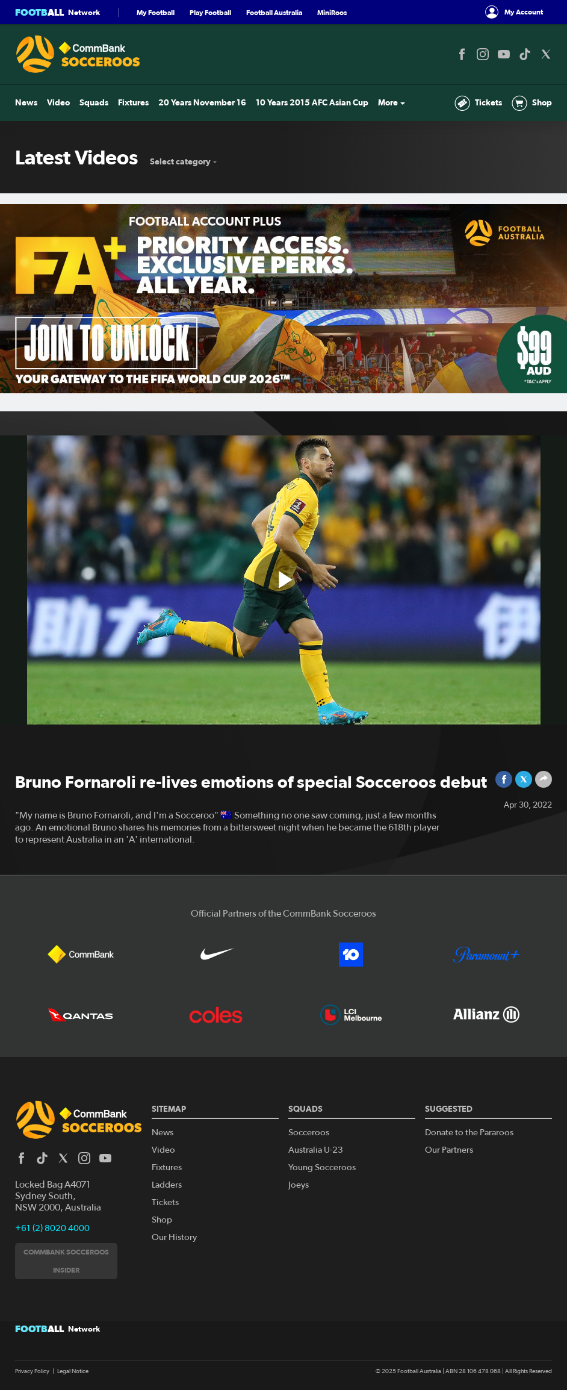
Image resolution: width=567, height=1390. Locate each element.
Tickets (478, 103)
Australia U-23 (315, 1150)
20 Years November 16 (202, 102)
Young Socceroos (322, 1167)
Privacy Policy (32, 1371)
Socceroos (308, 1132)
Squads (93, 102)
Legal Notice (72, 1371)
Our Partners (449, 1150)
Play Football (210, 12)
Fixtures (133, 102)
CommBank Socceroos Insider (66, 1261)
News (26, 102)
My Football (156, 12)
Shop (532, 103)
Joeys (298, 1184)
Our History (174, 1237)
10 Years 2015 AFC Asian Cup (312, 102)
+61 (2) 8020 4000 (52, 1228)
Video (58, 102)
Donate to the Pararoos (469, 1132)
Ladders (167, 1184)
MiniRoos (332, 12)
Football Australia (274, 12)
